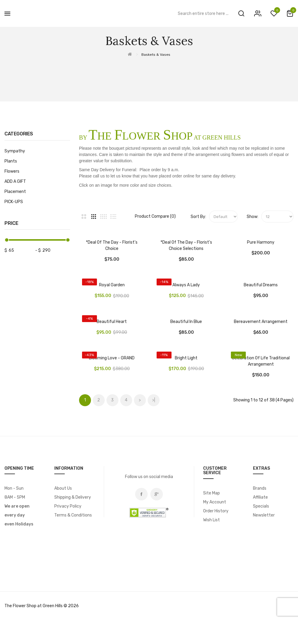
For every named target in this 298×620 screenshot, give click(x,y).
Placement (15, 191)
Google (156, 494)
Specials (261, 506)
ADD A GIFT (15, 181)
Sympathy (14, 151)
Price (11, 223)
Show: (252, 216)
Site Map (211, 493)
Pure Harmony (260, 242)
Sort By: (198, 216)
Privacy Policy (67, 506)
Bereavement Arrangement (261, 321)
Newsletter (264, 515)
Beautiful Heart (112, 321)
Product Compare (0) (155, 216)
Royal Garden (112, 284)
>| (153, 400)
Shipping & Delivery (72, 497)
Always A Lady (186, 284)
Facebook (141, 494)
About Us (63, 488)
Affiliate (260, 497)
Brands (259, 488)
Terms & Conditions (73, 515)
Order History (215, 511)
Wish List (211, 519)
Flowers (11, 171)
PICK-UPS (13, 201)
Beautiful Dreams (261, 284)
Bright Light (186, 358)
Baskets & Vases (155, 54)
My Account (214, 502)
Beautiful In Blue (186, 321)
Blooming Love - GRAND (112, 358)
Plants (10, 161)
